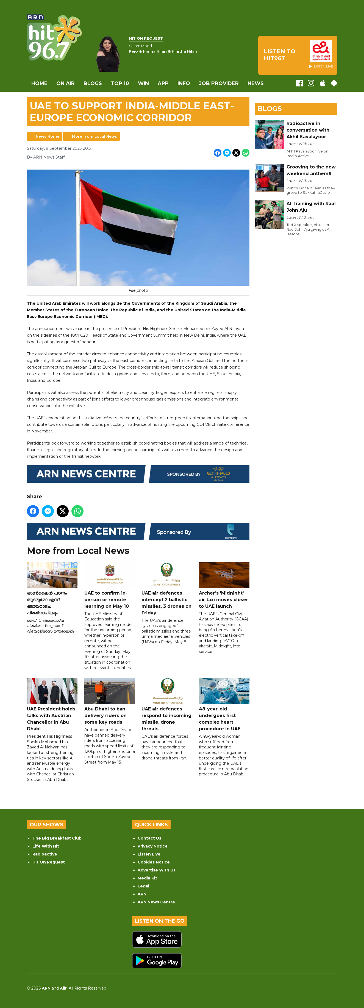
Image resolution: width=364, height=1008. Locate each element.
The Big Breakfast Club (57, 838)
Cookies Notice (154, 862)
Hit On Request (48, 862)
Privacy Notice (153, 846)
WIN (143, 83)
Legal (143, 886)
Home (39, 83)
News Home (47, 136)
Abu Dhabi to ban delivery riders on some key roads (109, 701)
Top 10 (120, 83)
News (256, 83)
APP (163, 83)
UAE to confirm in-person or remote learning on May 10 (109, 585)
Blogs (93, 83)
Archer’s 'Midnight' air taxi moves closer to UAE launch (224, 585)
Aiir (63, 988)
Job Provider (219, 83)
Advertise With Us (157, 870)
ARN (142, 894)
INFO (183, 83)
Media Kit (147, 878)
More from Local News (94, 136)
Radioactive (44, 854)
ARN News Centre (156, 902)
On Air (65, 83)
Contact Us (149, 838)
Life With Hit (45, 846)
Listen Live (149, 854)
